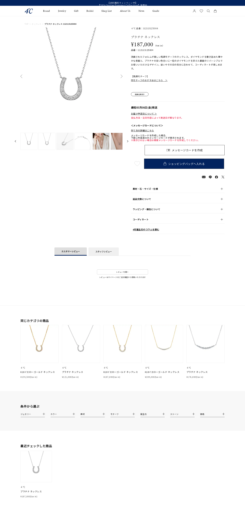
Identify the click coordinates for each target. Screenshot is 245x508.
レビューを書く (122, 272)
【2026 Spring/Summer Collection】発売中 (122, 5)
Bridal (89, 11)
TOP (26, 24)
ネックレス (36, 24)
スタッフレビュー (103, 252)
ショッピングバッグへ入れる (184, 164)
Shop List (106, 11)
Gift (76, 11)
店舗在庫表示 (140, 94)
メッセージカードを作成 (187, 150)
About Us (125, 11)
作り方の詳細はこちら (142, 131)
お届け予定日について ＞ (144, 114)
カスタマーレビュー (70, 251)
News (141, 11)
